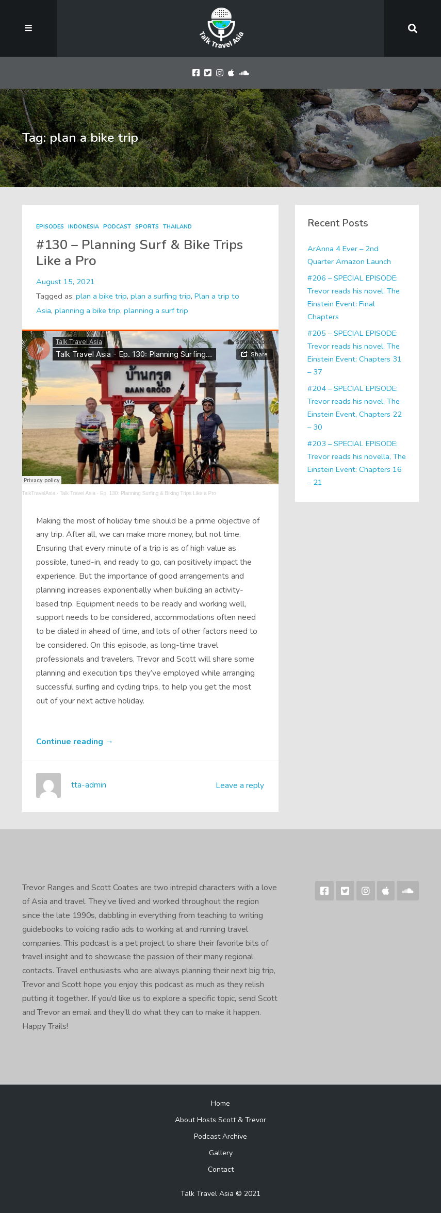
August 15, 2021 (65, 281)
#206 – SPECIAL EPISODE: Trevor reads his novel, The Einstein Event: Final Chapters (353, 297)
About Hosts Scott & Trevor (220, 1120)
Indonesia (83, 227)
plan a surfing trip (160, 296)
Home (220, 1103)
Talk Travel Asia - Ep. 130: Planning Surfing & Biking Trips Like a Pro (138, 493)
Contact (221, 1169)
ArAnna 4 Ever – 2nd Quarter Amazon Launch (349, 255)
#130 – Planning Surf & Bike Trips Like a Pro (139, 253)
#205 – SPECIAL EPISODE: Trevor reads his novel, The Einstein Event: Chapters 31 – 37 (354, 353)
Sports (147, 227)
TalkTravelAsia (39, 493)
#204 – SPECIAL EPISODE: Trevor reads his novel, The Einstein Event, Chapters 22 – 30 (354, 408)
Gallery (221, 1153)
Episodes (50, 227)
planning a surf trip (156, 310)
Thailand (177, 227)
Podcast (117, 227)
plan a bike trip (101, 296)
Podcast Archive (220, 1136)
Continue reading (74, 741)
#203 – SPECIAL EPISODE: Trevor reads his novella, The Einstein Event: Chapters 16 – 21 (356, 463)
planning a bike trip (87, 310)
